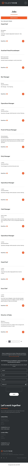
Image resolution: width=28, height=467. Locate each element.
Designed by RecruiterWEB (14, 464)
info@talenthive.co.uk (5, 427)
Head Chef (4, 24)
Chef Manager (5, 209)
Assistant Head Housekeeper (10, 50)
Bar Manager (5, 77)
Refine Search (14, 17)
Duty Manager (5, 156)
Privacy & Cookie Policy (22, 457)
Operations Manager (7, 103)
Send (14, 394)
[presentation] (14, 389)
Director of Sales (6, 315)
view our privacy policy (14, 356)
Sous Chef (4, 288)
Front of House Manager (9, 130)
